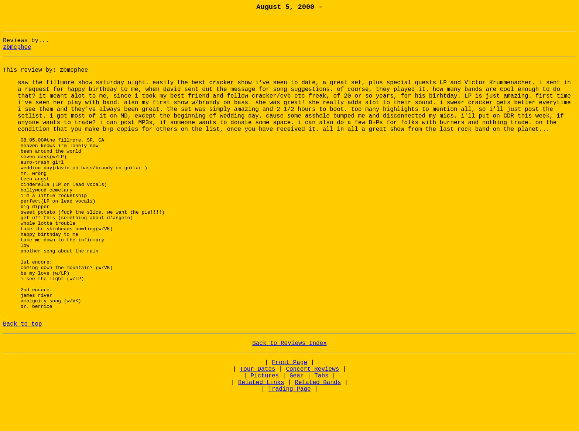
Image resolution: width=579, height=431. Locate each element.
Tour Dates (257, 404)
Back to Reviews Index (289, 379)
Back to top (22, 359)
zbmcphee (17, 47)
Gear (297, 411)
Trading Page (289, 424)
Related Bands (318, 418)
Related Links (261, 418)
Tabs (321, 411)
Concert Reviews (312, 404)
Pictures (264, 411)
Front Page (289, 398)
